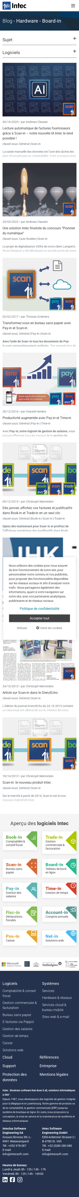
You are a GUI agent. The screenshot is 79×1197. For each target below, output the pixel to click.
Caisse (7, 1043)
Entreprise (48, 1066)
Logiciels (10, 984)
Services (48, 991)
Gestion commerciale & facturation (20, 1005)
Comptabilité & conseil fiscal (19, 993)
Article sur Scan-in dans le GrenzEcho (30, 693)
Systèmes (50, 984)
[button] (39, 42)
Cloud (7, 1057)
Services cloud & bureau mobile (54, 1007)
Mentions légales (54, 1074)
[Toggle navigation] (73, 5)
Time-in (46, 423)
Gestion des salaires (17, 1029)
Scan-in (36, 144)
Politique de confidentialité (39, 609)
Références (49, 1057)
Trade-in (59, 518)
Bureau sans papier (17, 1015)
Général (24, 144)
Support (9, 1066)
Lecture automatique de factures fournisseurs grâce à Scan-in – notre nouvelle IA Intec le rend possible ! (38, 133)
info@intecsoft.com (15, 1154)
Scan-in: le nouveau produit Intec (27, 782)
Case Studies (27, 238)
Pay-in (35, 333)
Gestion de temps (15, 1036)
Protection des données (15, 1077)
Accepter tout (39, 618)
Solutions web (13, 1050)
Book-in (36, 518)
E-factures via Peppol (18, 1022)
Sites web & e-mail (55, 1017)
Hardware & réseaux (57, 998)
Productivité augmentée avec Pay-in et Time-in (37, 418)
